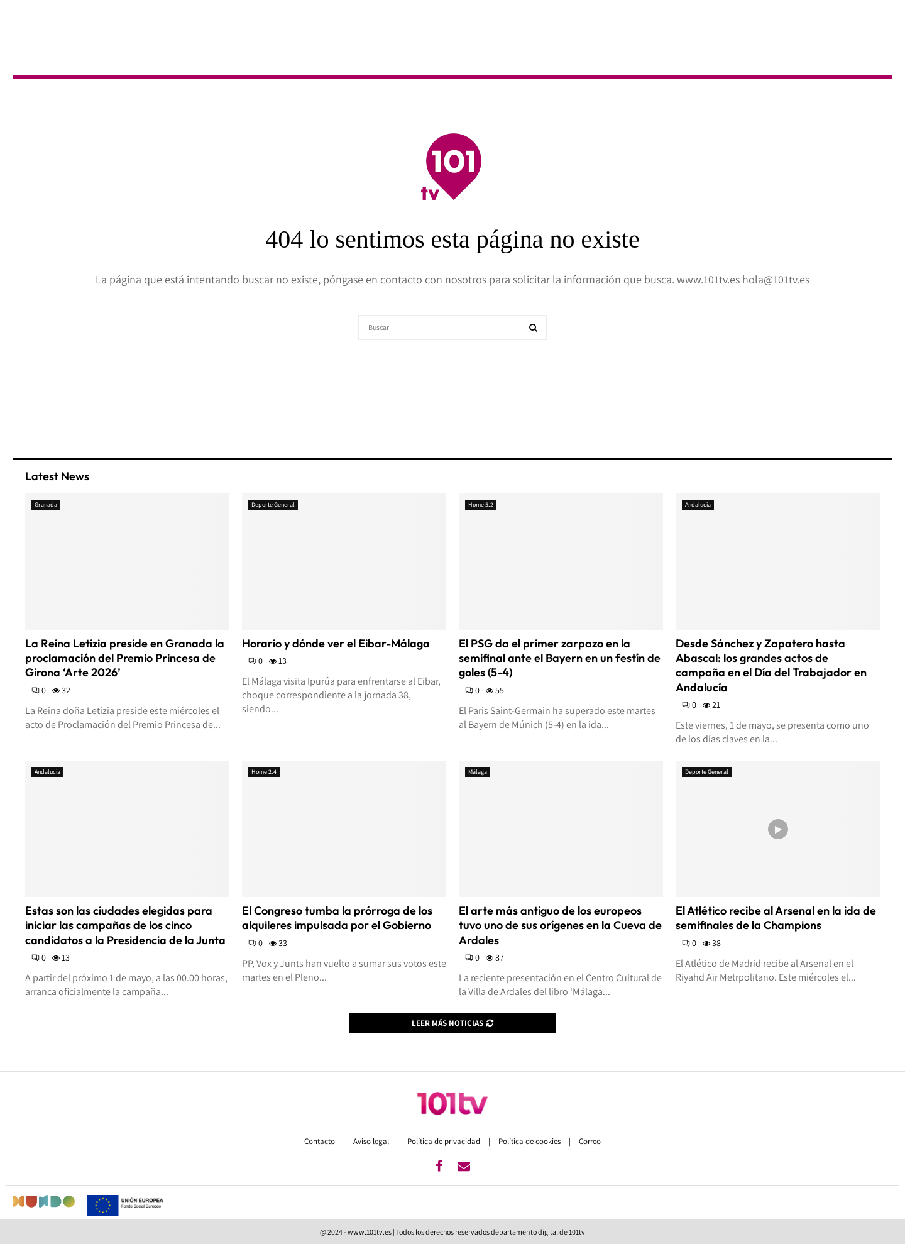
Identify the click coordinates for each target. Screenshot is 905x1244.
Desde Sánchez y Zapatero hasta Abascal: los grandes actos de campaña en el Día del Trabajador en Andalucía (771, 665)
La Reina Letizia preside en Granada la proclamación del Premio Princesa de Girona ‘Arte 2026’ (124, 658)
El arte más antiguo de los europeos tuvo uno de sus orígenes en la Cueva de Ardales (560, 925)
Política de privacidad (444, 1141)
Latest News (57, 476)
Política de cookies (530, 1141)
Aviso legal (372, 1141)
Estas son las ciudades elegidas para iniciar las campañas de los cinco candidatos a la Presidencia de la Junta (125, 925)
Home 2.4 (264, 772)
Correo (590, 1141)
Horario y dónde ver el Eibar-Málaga (336, 643)
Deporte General (273, 504)
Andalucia (698, 504)
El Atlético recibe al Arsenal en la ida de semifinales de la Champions (776, 917)
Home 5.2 (480, 504)
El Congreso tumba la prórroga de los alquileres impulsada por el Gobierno (337, 917)
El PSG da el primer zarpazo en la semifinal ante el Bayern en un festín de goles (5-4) (560, 658)
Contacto (320, 1141)
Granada (46, 504)
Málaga (477, 772)
